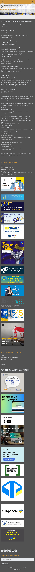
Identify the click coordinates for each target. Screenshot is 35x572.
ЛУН (2, 362)
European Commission (6, 359)
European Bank (4, 361)
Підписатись (5, 563)
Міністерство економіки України (9, 174)
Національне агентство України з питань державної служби (16, 172)
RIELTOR (3, 364)
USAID (2, 356)
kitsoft (20, 569)
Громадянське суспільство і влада (9, 171)
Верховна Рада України (7, 167)
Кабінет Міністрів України (7, 169)
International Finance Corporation (9, 357)
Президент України (6, 165)
